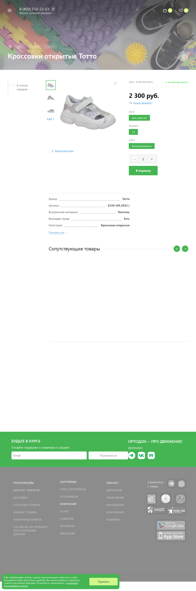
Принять (103, 581)
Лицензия (67, 533)
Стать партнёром (73, 489)
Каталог (112, 483)
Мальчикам (115, 497)
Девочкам (114, 490)
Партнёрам (68, 482)
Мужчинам (115, 512)
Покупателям (23, 483)
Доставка (20, 497)
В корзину (143, 170)
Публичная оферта (27, 519)
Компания (68, 504)
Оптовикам (69, 496)
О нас (64, 511)
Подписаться (108, 455)
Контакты (67, 526)
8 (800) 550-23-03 (34, 8)
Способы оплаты (26, 505)
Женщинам (115, 505)
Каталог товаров (26, 490)
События (66, 518)
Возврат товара (25, 512)
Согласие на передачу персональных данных (30, 530)
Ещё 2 (50, 119)
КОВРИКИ (113, 519)
